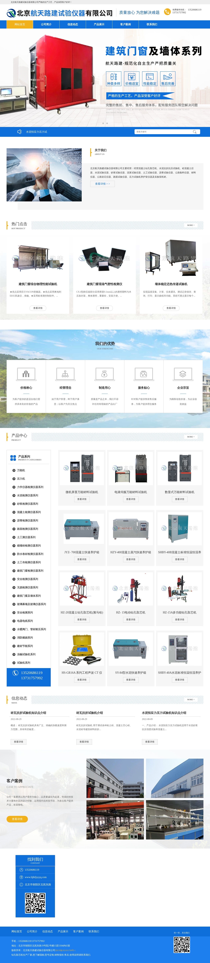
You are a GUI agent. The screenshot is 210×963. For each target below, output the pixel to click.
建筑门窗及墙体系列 (29, 595)
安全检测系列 (25, 612)
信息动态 (72, 24)
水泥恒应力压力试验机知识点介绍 (164, 712)
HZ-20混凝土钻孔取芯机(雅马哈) (82, 612)
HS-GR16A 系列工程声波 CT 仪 (82, 672)
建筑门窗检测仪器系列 (30, 570)
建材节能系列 (25, 646)
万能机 (21, 470)
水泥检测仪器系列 (27, 495)
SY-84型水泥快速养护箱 (130, 672)
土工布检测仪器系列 (29, 562)
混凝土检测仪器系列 (29, 512)
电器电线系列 (25, 621)
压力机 (21, 478)
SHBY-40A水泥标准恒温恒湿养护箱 (179, 673)
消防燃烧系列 (25, 637)
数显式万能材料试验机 (179, 492)
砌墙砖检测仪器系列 (29, 545)
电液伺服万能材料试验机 (131, 492)
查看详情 (37, 308)
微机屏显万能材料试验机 (82, 492)
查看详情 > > (102, 183)
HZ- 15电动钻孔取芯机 (131, 612)
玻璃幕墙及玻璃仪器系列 (31, 604)
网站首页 (20, 24)
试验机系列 (23, 662)
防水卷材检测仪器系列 (30, 554)
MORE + (190, 225)
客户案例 (125, 24)
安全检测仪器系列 (27, 579)
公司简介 (46, 24)
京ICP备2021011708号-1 (65, 950)
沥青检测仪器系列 (27, 520)
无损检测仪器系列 (27, 587)
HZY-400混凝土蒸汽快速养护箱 (130, 552)
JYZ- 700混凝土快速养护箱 (81, 552)
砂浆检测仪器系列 (27, 503)
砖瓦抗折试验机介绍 (89, 712)
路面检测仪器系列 (27, 529)
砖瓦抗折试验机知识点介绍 (28, 712)
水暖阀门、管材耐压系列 (31, 629)
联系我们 (152, 24)
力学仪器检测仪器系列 (30, 487)
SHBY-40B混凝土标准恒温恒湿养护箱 (179, 552)
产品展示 (99, 24)
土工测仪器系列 (26, 537)
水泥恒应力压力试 (36, 131)
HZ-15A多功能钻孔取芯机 (180, 612)
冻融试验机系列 (26, 654)
